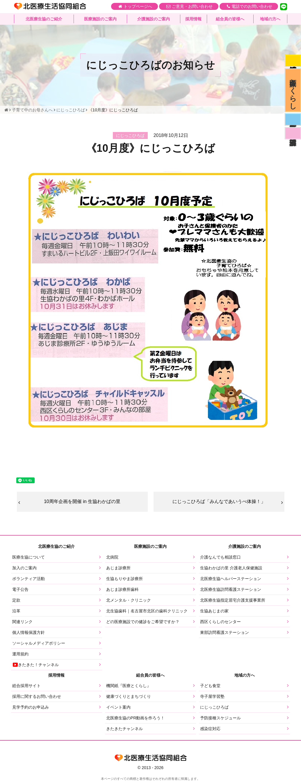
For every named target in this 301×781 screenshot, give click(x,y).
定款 (16, 600)
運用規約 (20, 654)
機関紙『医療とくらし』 (128, 685)
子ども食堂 (210, 685)
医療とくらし (293, 90)
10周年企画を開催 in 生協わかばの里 (82, 501)
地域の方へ (270, 19)
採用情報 (193, 19)
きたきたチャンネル (124, 728)
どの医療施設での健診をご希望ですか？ (142, 621)
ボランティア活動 (28, 578)
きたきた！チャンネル (35, 665)
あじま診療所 (118, 568)
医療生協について (28, 557)
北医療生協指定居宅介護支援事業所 (232, 600)
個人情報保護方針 (28, 632)
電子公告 (20, 589)
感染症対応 (293, 61)
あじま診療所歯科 (122, 589)
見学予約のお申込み (30, 707)
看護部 (293, 133)
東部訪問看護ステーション (224, 632)
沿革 (16, 611)
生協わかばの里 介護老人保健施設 (231, 568)
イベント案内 (118, 707)
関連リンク (22, 621)
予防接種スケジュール (220, 718)
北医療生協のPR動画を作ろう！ (135, 718)
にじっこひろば (214, 707)
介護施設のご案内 (153, 19)
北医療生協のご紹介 (44, 19)
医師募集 (293, 119)
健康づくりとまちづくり (128, 696)
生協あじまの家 (214, 611)
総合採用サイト (26, 685)
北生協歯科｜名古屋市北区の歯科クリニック (147, 611)
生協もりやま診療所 (124, 578)
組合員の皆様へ (230, 19)
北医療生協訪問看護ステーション (230, 589)
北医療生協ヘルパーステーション (230, 578)
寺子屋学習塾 (212, 696)
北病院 (112, 557)
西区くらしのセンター (220, 621)
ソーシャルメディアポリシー (38, 643)
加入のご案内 (24, 568)
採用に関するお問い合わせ (36, 696)
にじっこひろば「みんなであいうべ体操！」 (219, 501)
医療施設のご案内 (100, 19)
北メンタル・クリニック (128, 600)
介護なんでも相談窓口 (220, 557)
